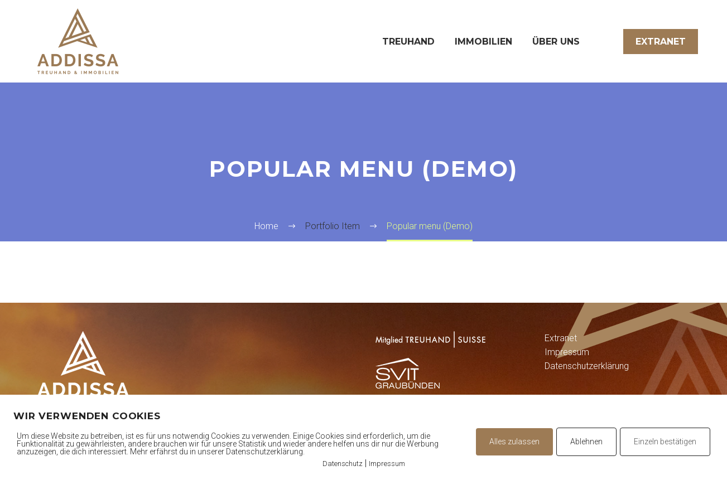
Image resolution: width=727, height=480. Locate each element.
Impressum (567, 352)
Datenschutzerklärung (587, 366)
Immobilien (483, 41)
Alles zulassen (514, 441)
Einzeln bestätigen (665, 441)
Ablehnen (586, 441)
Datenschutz (342, 463)
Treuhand (408, 41)
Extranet (660, 41)
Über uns (556, 41)
